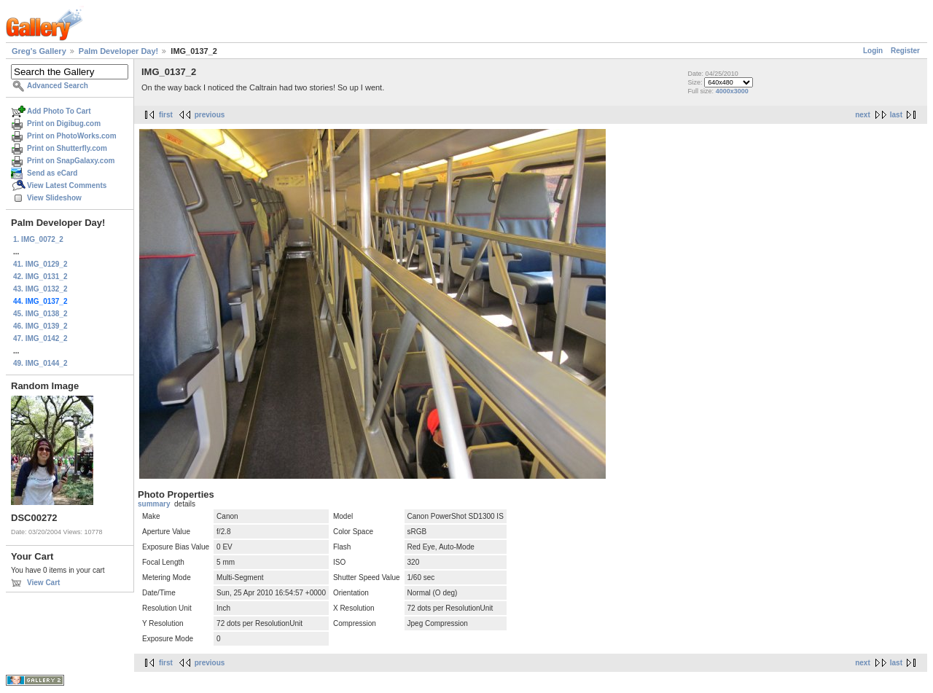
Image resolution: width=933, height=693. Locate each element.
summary (154, 504)
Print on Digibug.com (64, 124)
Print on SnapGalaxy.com (70, 161)
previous (210, 115)
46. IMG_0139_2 (40, 326)
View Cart (43, 583)
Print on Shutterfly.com (67, 148)
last (896, 115)
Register (905, 51)
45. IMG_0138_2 (40, 314)
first (166, 115)
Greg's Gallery (39, 51)
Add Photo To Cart (59, 111)
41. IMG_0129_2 (40, 264)
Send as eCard (52, 173)
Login (873, 51)
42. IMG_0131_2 (40, 277)
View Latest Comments (66, 185)
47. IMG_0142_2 (40, 338)
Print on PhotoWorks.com (72, 136)
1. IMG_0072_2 (38, 239)
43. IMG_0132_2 (40, 289)
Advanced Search (57, 86)
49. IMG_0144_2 (40, 363)
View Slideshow (54, 198)
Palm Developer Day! (118, 51)
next (862, 115)
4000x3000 (732, 91)
